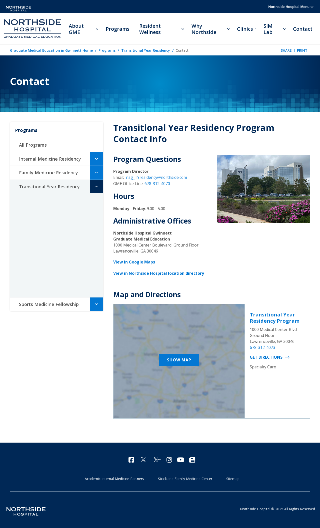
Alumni (33, 256)
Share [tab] (286, 50)
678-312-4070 (157, 183)
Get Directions (266, 356)
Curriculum (37, 223)
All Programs (33, 145)
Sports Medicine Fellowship (49, 304)
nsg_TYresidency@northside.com (157, 177)
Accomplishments (45, 212)
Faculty (34, 234)
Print (302, 50)
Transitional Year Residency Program (275, 316)
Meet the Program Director (54, 201)
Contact (302, 28)
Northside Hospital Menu (291, 7)
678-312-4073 (262, 346)
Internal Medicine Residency (50, 159)
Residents (36, 245)
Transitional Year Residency (145, 50)
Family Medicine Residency (48, 173)
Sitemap (233, 477)
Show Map (179, 359)
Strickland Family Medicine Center (185, 477)
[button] (96, 159)
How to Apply (39, 278)
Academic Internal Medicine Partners (114, 477)
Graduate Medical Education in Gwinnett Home (51, 50)
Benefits (34, 267)
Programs (107, 50)
